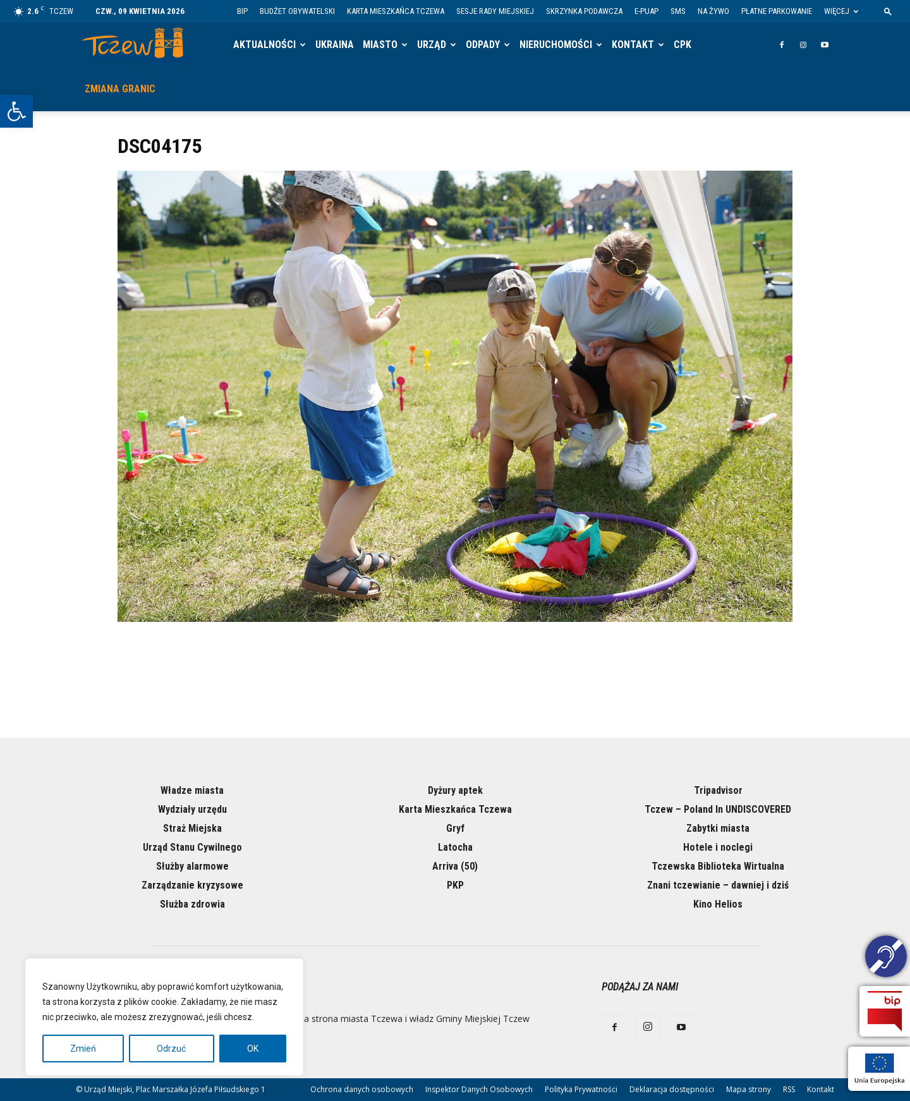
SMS (678, 11)
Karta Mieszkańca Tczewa (395, 11)
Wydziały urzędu (192, 809)
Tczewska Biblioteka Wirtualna (718, 866)
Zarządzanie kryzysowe (192, 885)
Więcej (841, 11)
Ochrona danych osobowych (361, 1089)
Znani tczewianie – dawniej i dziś (718, 885)
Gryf (455, 828)
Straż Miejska (192, 828)
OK (252, 1048)
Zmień (83, 1048)
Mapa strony (748, 1089)
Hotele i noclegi (718, 847)
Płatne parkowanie (776, 11)
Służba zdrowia (192, 904)
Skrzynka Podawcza (584, 11)
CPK (682, 45)
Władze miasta (192, 790)
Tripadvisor (718, 790)
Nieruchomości (555, 45)
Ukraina (334, 45)
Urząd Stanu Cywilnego (192, 847)
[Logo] (137, 45)
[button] (16, 111)
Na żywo (713, 11)
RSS (789, 1089)
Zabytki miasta (717, 828)
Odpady (483, 45)
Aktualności (264, 45)
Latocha (455, 847)
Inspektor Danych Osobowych (479, 1089)
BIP (242, 11)
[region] (164, 1017)
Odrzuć (171, 1048)
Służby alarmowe (192, 866)
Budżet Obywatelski (297, 11)
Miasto (380, 45)
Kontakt (633, 45)
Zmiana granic (120, 89)
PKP (455, 885)
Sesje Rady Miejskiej (495, 11)
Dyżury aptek (455, 790)
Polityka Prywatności (581, 1089)
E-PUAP (646, 11)
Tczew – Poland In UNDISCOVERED (718, 809)
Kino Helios (718, 904)
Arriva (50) (455, 866)
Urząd (431, 45)
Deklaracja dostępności (671, 1089)
